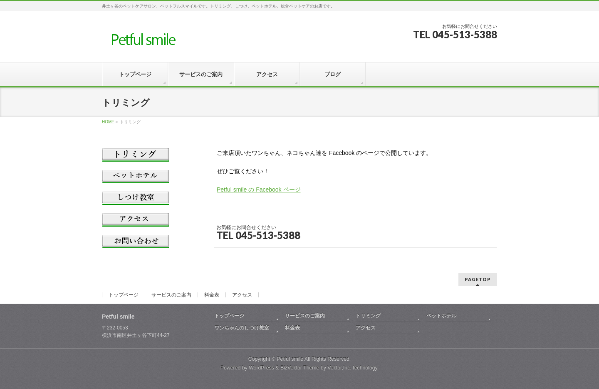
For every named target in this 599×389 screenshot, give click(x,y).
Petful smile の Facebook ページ (259, 189)
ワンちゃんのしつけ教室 (241, 328)
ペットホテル (441, 316)
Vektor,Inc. (339, 368)
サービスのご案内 (171, 294)
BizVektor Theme (299, 368)
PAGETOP (478, 279)
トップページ (124, 294)
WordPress (261, 368)
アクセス (242, 294)
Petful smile (290, 359)
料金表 (211, 294)
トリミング (368, 316)
